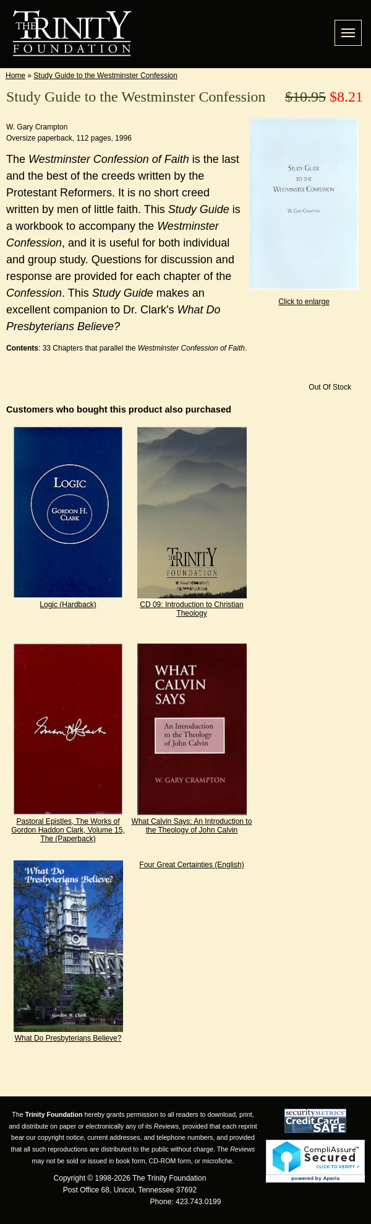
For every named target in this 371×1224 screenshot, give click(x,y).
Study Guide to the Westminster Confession (105, 75)
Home (15, 75)
